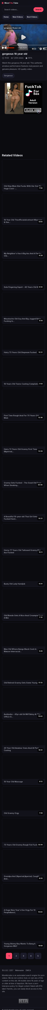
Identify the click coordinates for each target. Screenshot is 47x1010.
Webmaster (19, 970)
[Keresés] (18, 9)
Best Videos (32, 17)
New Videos (18, 17)
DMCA (28, 970)
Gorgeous (8, 76)
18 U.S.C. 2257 (7, 970)
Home (6, 17)
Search (38, 10)
